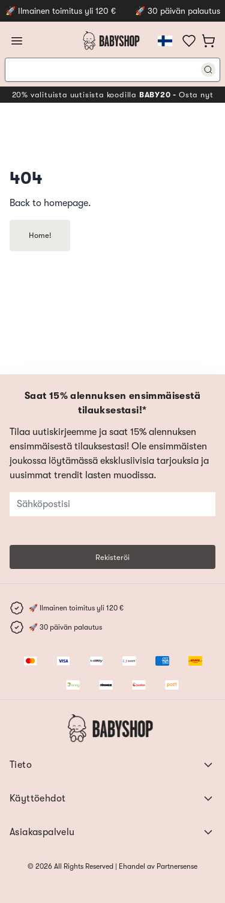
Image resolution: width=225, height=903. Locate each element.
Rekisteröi (112, 557)
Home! (40, 235)
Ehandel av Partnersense (157, 866)
